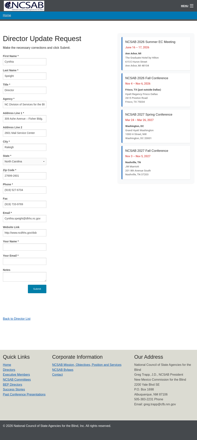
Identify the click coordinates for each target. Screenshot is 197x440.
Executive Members (16, 374)
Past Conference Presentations (24, 394)
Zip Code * (9, 170)
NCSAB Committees (17, 379)
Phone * (8, 184)
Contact (57, 374)
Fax (5, 198)
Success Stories (14, 389)
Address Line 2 (12, 127)
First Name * (11, 56)
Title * (6, 84)
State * (7, 155)
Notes (6, 269)
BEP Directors (12, 384)
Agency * (8, 98)
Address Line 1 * (13, 113)
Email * (7, 212)
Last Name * (10, 70)
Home (7, 15)
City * (6, 141)
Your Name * (11, 241)
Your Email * (10, 255)
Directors (9, 369)
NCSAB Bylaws (62, 369)
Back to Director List (16, 318)
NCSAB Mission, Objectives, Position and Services (86, 364)
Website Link (11, 227)
